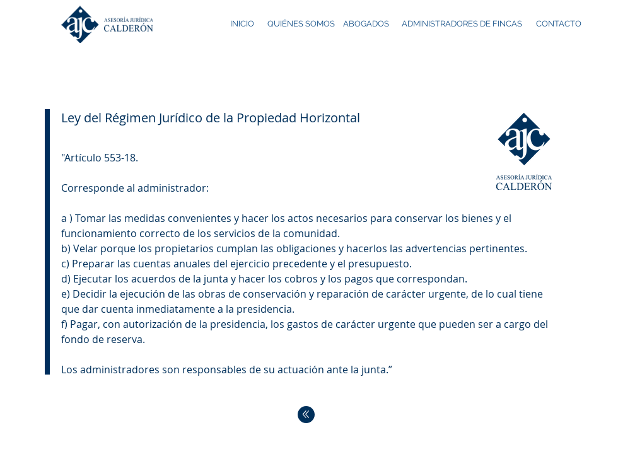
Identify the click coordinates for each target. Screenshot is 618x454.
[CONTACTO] (558, 24)
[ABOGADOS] (366, 24)
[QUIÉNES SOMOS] (301, 24)
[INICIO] (242, 24)
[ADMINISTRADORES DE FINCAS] (462, 24)
